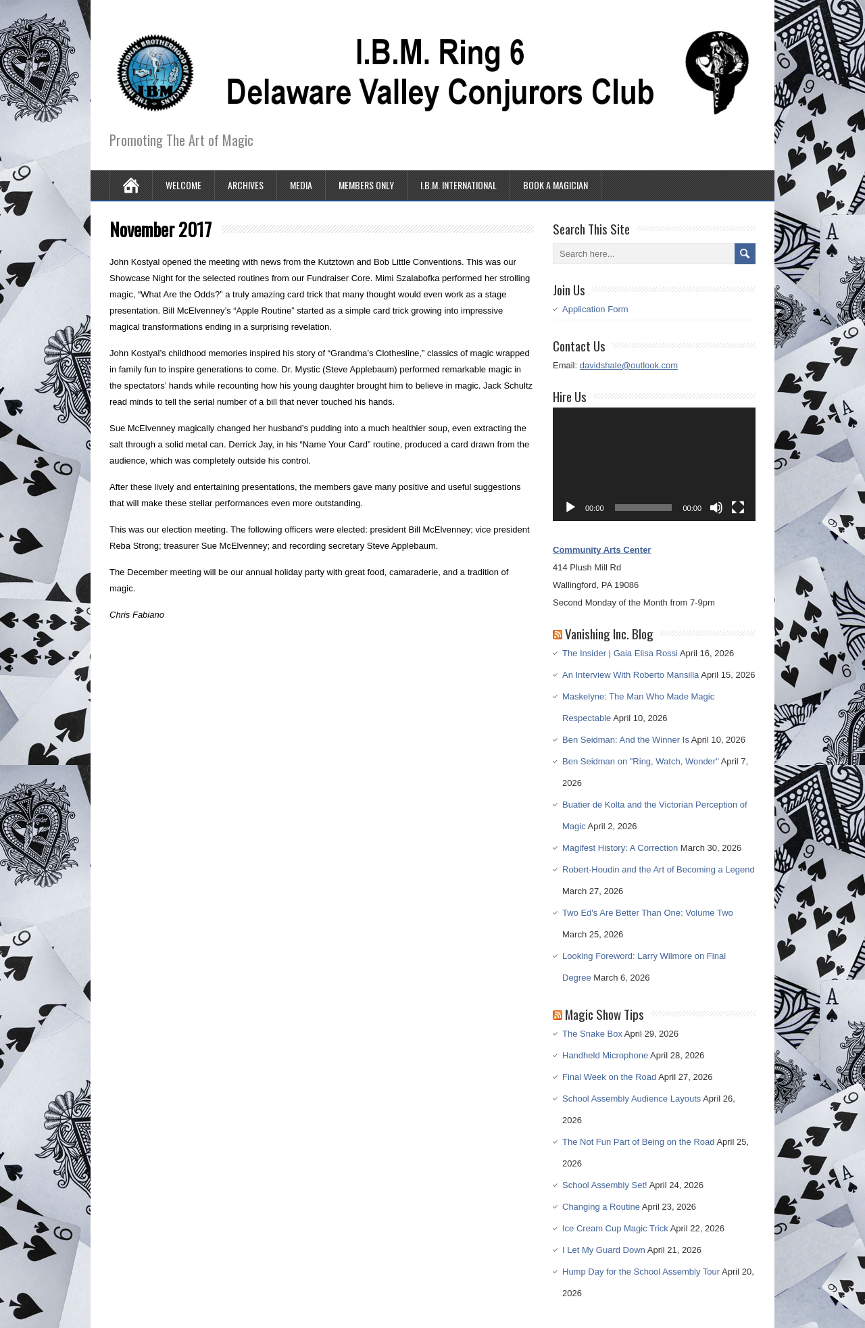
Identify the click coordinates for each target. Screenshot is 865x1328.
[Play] (570, 507)
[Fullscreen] (738, 507)
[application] (654, 465)
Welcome (183, 185)
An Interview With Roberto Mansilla (630, 675)
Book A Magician (555, 185)
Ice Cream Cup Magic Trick (615, 1228)
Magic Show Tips (604, 1013)
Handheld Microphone (605, 1055)
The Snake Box (592, 1034)
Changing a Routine (601, 1207)
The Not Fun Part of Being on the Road (638, 1142)
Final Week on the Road (609, 1077)
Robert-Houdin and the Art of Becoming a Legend (658, 869)
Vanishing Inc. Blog (609, 633)
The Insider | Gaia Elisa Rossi (620, 653)
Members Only (366, 185)
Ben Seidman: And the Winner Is (625, 740)
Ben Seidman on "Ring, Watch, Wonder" (640, 761)
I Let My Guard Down (603, 1250)
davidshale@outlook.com (629, 365)
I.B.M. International (458, 185)
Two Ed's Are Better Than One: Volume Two (647, 913)
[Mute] (716, 507)
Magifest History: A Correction (620, 848)
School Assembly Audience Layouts (631, 1098)
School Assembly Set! (604, 1185)
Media (301, 185)
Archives (246, 185)
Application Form (595, 309)
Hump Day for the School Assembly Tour (641, 1271)
